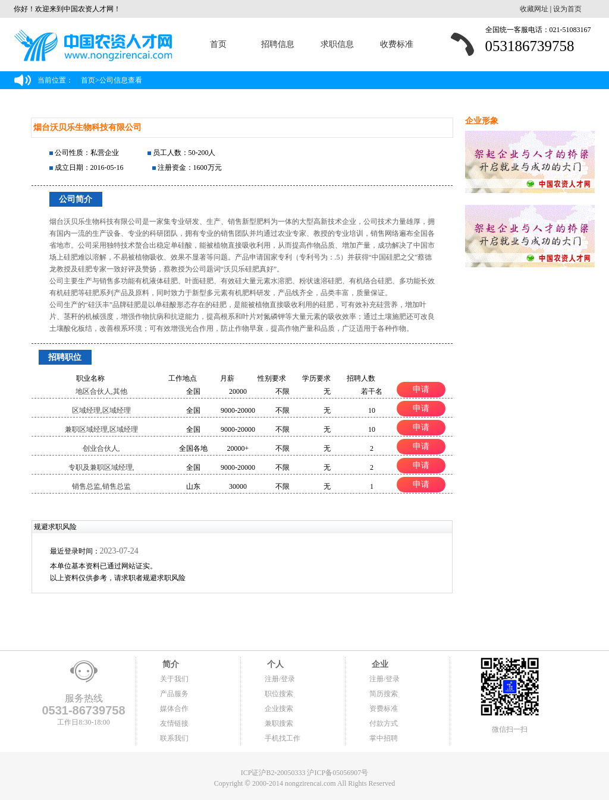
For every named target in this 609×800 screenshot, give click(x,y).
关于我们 (174, 679)
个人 (274, 664)
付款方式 (383, 723)
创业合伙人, (101, 448)
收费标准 (396, 44)
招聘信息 (277, 44)
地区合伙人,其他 (101, 391)
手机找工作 (282, 738)
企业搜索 (279, 708)
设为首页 (567, 9)
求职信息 (337, 44)
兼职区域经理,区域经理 (101, 429)
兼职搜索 (279, 723)
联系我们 (174, 738)
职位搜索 (279, 694)
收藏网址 (534, 9)
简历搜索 (383, 694)
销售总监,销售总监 (101, 486)
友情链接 (174, 723)
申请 (421, 389)
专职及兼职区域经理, (101, 467)
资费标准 (383, 708)
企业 (378, 664)
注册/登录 (280, 679)
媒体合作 (174, 708)
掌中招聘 (383, 738)
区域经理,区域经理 (101, 410)
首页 (218, 44)
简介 (169, 664)
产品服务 (174, 694)
